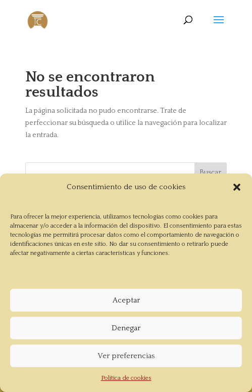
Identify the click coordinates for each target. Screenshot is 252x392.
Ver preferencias (126, 356)
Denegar (126, 328)
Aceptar (126, 300)
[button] (237, 187)
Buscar (210, 172)
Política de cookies (126, 378)
